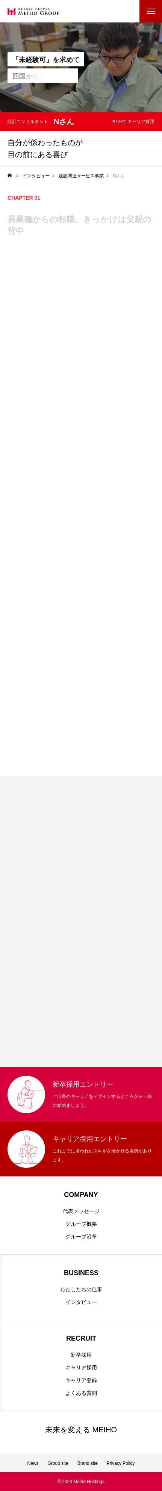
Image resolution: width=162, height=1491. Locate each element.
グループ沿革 (81, 1236)
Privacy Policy (121, 1463)
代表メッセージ (81, 1211)
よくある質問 (81, 1393)
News (33, 1463)
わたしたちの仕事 (81, 1289)
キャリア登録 (81, 1380)
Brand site (87, 1463)
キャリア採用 (81, 1367)
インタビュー (81, 1302)
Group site (58, 1463)
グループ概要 (81, 1224)
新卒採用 (81, 1354)
